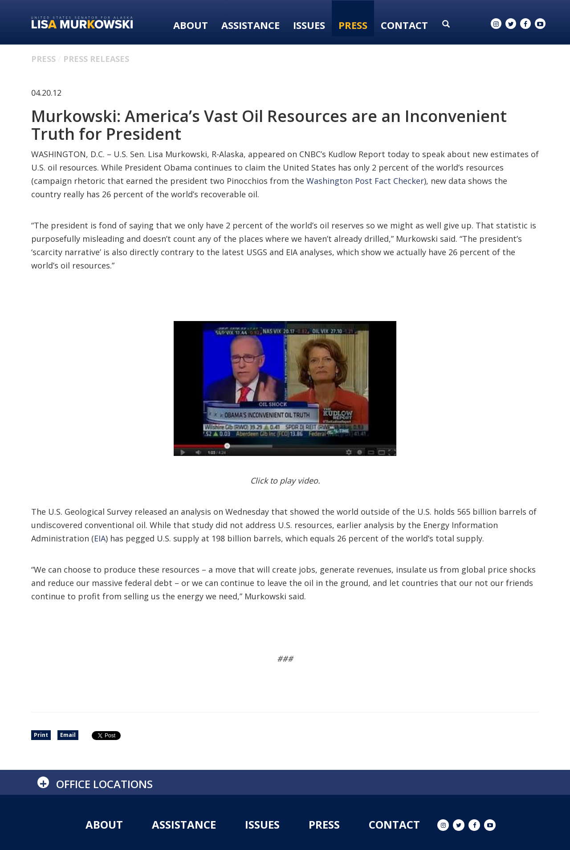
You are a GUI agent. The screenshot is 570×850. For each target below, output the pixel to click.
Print (41, 735)
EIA (100, 538)
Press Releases (96, 58)
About (190, 25)
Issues (309, 25)
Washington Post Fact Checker (365, 180)
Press (352, 25)
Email (68, 735)
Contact (404, 25)
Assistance (250, 25)
